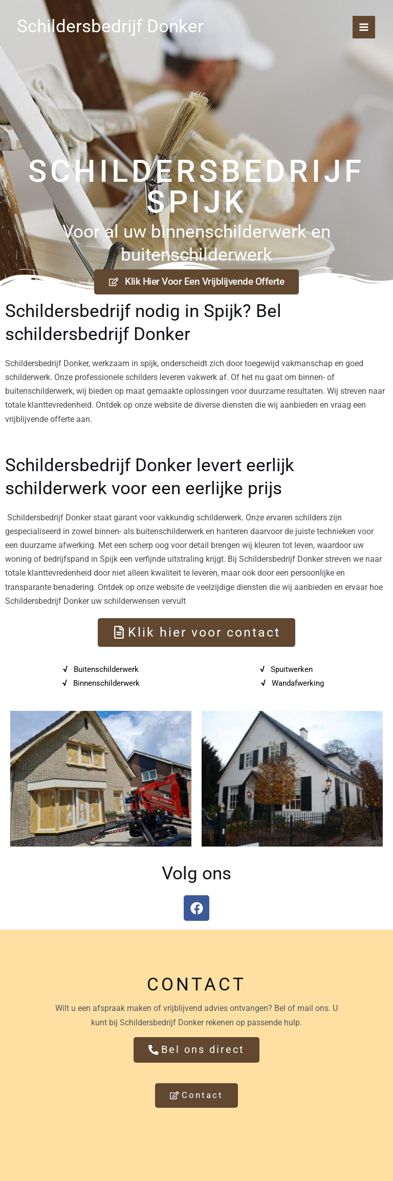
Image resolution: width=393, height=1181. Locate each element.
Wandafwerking (297, 685)
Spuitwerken (291, 671)
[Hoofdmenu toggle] (364, 27)
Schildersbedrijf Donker (103, 25)
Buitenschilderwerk (106, 671)
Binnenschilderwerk (106, 685)
